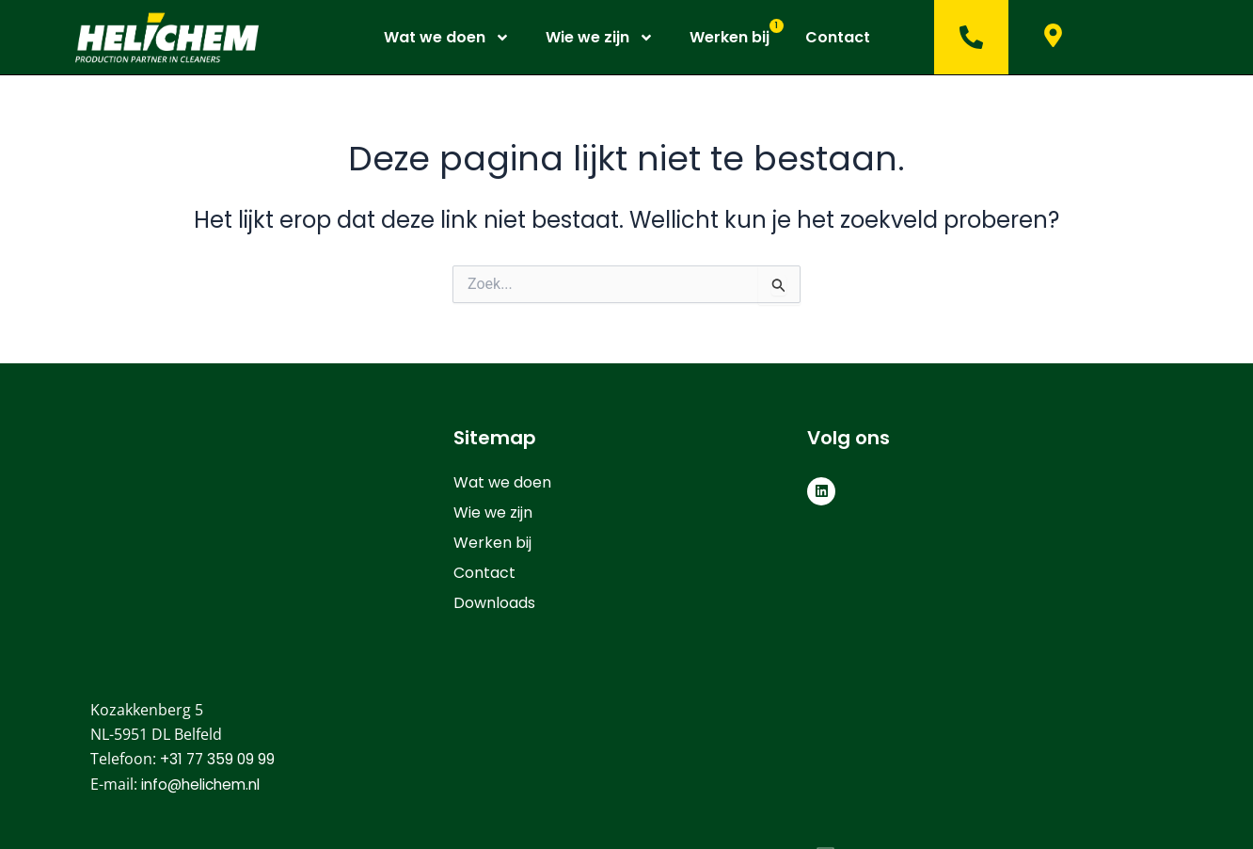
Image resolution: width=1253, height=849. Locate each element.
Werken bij (729, 37)
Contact (837, 37)
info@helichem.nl (204, 603)
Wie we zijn (600, 37)
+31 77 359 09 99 (219, 576)
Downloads (494, 603)
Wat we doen (447, 37)
